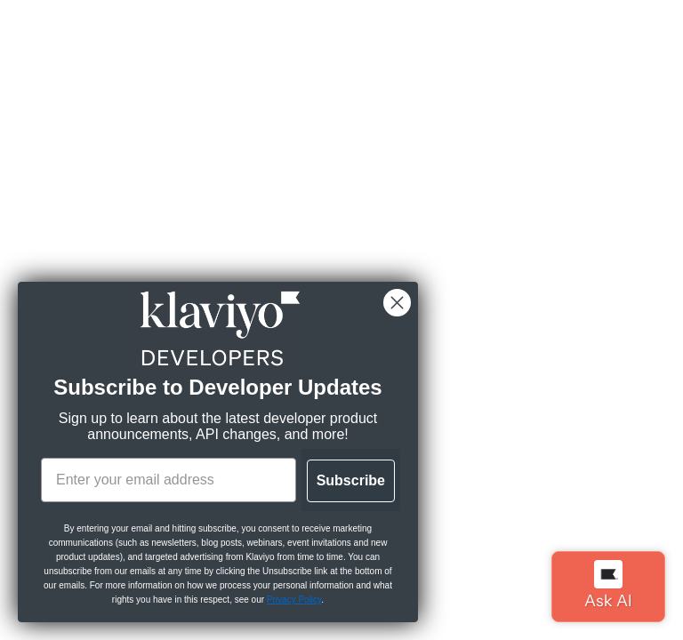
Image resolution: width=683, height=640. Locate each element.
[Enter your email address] (168, 480)
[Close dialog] (397, 302)
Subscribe (351, 480)
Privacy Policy (294, 599)
